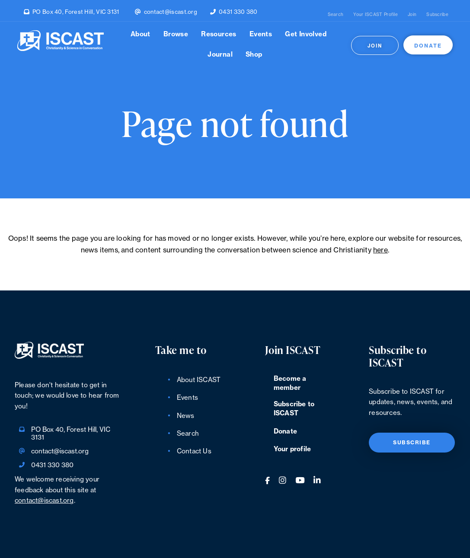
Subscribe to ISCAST (294, 409)
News (186, 416)
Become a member (290, 383)
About (140, 34)
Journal (220, 54)
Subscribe (437, 15)
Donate (428, 45)
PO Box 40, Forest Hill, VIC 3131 (75, 12)
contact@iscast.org (170, 12)
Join (412, 15)
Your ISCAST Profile (375, 15)
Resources (219, 34)
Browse (175, 34)
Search (336, 15)
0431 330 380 (238, 12)
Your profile (292, 449)
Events (260, 34)
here (380, 250)
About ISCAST (199, 380)
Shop (254, 54)
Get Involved (305, 34)
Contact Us (194, 451)
